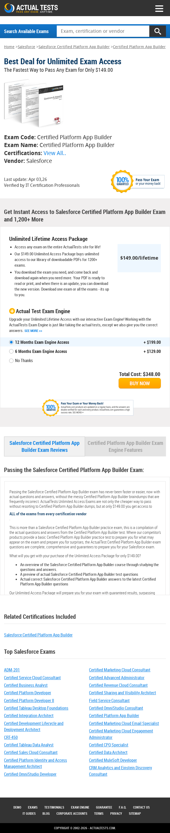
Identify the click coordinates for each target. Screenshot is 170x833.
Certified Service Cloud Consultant (32, 678)
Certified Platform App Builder (139, 47)
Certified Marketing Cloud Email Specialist (124, 723)
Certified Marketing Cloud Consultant (119, 670)
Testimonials (54, 807)
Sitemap (135, 813)
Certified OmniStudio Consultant (116, 708)
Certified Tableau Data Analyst (29, 745)
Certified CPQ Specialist (108, 745)
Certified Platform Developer (27, 693)
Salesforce (26, 47)
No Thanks (24, 360)
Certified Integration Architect (29, 715)
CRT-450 (11, 737)
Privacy (116, 813)
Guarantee (104, 807)
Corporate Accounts (71, 813)
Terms (99, 813)
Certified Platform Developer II (29, 700)
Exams (33, 807)
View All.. (55, 153)
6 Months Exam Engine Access (41, 351)
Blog (46, 813)
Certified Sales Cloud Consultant (31, 752)
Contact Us (141, 807)
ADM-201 (12, 670)
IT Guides (29, 813)
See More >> (33, 330)
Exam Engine (80, 807)
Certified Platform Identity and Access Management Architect (35, 763)
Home (9, 47)
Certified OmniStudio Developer (30, 774)
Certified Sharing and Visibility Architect (122, 693)
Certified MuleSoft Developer (113, 760)
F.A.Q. (122, 807)
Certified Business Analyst (26, 685)
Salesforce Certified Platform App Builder (74, 47)
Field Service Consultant (109, 700)
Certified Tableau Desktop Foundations (36, 708)
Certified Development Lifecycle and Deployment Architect (33, 726)
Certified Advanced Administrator (116, 678)
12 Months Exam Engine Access (42, 342)
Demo (17, 807)
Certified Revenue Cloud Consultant (118, 685)
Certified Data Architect (108, 752)
